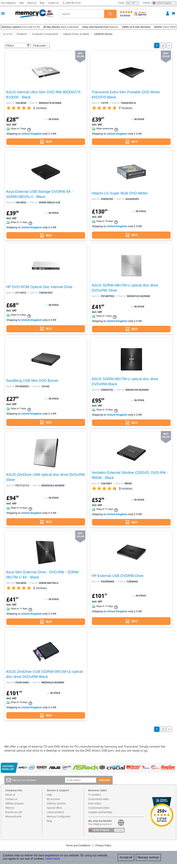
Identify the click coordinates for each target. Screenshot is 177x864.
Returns (9, 807)
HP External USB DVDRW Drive (118, 576)
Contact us (11, 799)
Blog (42, 3)
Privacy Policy (103, 845)
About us (10, 794)
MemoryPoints (13, 816)
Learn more (52, 858)
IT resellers (94, 794)
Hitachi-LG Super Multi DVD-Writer (120, 193)
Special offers (54, 807)
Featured (40, 45)
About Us (31, 3)
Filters (18, 45)
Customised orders (99, 807)
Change (119, 830)
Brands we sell (13, 812)
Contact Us (53, 3)
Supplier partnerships (100, 812)
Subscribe (104, 780)
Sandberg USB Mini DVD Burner (32, 381)
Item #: (10, 103)
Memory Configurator (59, 816)
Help (21, 3)
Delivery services (56, 803)
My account (53, 799)
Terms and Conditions (78, 845)
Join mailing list (8, 3)
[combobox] (82, 14)
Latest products (55, 812)
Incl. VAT (132, 3)
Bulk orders (94, 803)
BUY (45, 141)
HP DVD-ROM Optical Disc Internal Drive (39, 287)
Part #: (34, 103)
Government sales (98, 799)
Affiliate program (14, 803)
